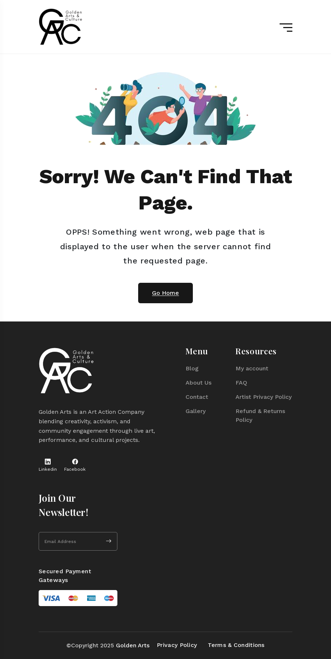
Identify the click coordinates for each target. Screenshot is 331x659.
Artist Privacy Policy (263, 396)
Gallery (196, 411)
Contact (197, 396)
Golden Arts (132, 645)
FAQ (241, 382)
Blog (192, 368)
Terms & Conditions (236, 644)
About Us (198, 382)
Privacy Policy (177, 644)
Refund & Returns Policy (260, 415)
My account (251, 368)
